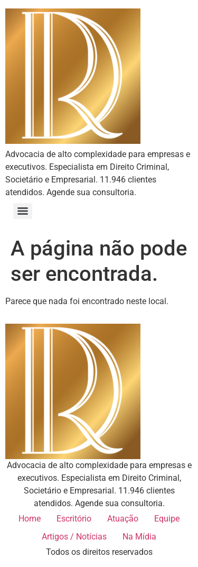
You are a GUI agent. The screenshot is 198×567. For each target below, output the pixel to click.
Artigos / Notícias (74, 537)
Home (29, 519)
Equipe (167, 519)
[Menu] (22, 211)
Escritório (73, 519)
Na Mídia (139, 537)
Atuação (122, 519)
